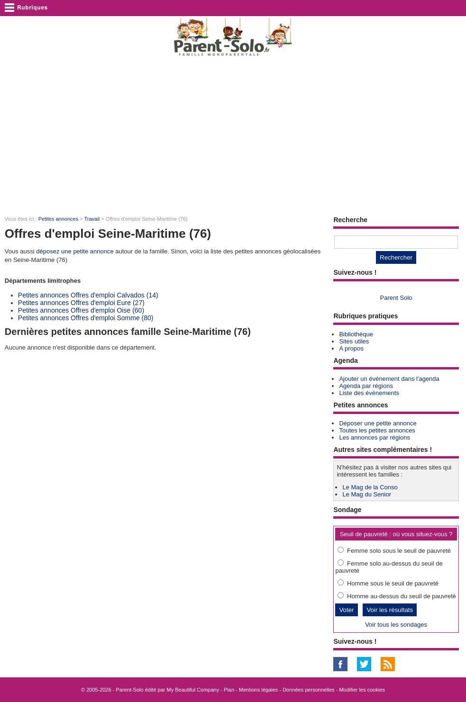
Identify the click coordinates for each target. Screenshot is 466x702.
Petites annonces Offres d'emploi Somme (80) (86, 318)
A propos (351, 348)
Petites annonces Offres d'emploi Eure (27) (81, 302)
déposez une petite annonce (74, 251)
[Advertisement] (233, 135)
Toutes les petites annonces (377, 430)
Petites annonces (58, 219)
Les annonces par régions (374, 437)
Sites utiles (354, 341)
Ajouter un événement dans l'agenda (389, 378)
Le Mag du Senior (366, 494)
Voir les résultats (389, 609)
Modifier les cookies (362, 690)
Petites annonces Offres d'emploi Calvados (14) (88, 295)
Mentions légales (258, 690)
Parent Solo (396, 297)
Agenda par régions (366, 385)
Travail (92, 219)
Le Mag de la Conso (369, 487)
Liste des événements (369, 392)
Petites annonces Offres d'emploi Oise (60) (81, 310)
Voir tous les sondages (396, 624)
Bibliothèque (356, 334)
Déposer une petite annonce (377, 423)
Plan (229, 690)
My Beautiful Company (193, 690)
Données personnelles (308, 690)
